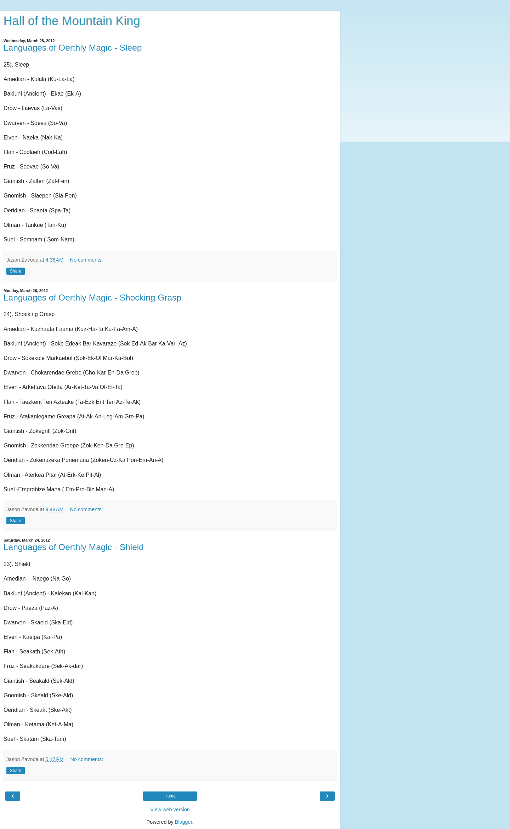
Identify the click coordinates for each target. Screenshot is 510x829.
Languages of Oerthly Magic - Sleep (73, 47)
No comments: (86, 260)
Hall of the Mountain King (72, 21)
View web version (170, 809)
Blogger (183, 822)
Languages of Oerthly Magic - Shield (74, 547)
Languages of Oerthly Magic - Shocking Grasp (92, 297)
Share (15, 271)
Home (170, 796)
